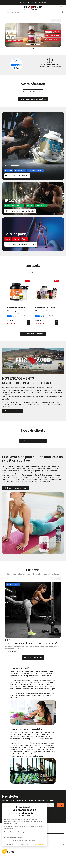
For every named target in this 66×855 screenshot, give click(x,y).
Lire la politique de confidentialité (13, 837)
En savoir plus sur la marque (17, 488)
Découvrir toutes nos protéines (34, 99)
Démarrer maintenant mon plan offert (21, 211)
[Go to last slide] (53, 20)
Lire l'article (12, 651)
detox (23, 695)
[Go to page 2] (33, 73)
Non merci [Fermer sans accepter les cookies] (9, 844)
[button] (4, 851)
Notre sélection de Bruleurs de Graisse (22, 244)
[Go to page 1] (31, 73)
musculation (54, 466)
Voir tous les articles (34, 657)
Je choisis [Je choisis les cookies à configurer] (24, 844)
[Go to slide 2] (33, 48)
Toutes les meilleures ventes (34, 441)
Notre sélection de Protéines (18, 175)
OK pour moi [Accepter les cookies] (39, 844)
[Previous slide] (53, 578)
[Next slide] (58, 20)
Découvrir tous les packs (34, 334)
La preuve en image (14, 411)
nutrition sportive (45, 475)
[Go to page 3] (35, 73)
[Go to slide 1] (32, 48)
